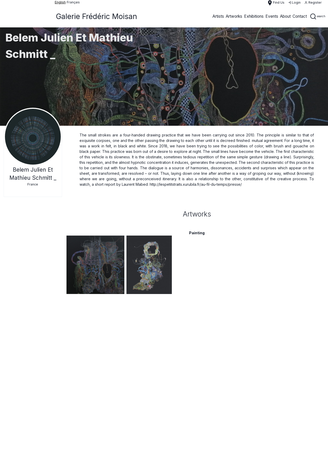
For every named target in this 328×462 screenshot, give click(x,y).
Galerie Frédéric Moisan (96, 16)
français (73, 2)
